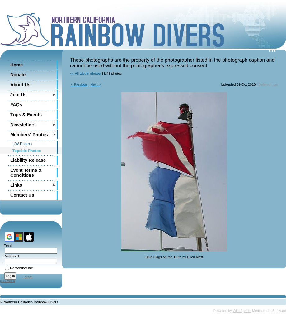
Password (10, 256)
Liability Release (28, 160)
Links (16, 185)
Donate (18, 74)
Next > (95, 84)
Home (16, 64)
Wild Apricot (242, 311)
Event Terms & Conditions (26, 173)
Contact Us (22, 195)
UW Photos (22, 144)
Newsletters (23, 124)
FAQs (16, 104)
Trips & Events (26, 114)
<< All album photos (85, 73)
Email (6, 245)
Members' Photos (29, 134)
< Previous (79, 84)
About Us (20, 84)
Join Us (18, 94)
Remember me (21, 268)
